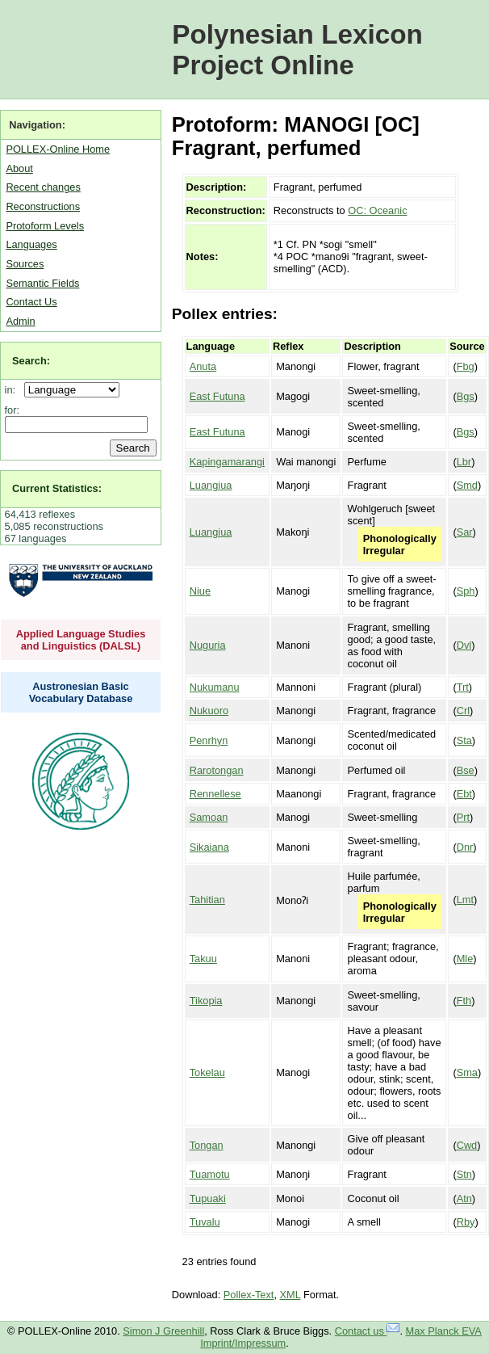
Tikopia (206, 1000)
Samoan (209, 817)
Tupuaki (208, 1198)
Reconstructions (43, 206)
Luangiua (211, 485)
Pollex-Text (249, 1295)
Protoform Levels (45, 226)
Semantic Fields (42, 283)
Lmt (465, 900)
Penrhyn (209, 740)
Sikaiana (209, 847)
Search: (31, 361)
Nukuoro (209, 710)
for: (12, 410)
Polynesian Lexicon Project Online (297, 49)
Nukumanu (215, 687)
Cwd (467, 1145)
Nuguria (208, 645)
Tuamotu (210, 1174)
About (19, 168)
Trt (463, 687)
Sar (465, 532)
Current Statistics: (57, 488)
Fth (464, 1000)
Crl (463, 710)
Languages (31, 244)
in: (13, 390)
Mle (465, 958)
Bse (465, 770)
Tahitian (207, 900)
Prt (463, 817)
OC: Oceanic (377, 210)
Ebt (464, 794)
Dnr (465, 847)
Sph (466, 591)
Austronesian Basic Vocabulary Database (81, 692)
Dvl (464, 645)
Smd (467, 485)
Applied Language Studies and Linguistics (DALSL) (81, 640)
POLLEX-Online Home (58, 149)
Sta (464, 740)
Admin (20, 321)
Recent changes (43, 187)
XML (290, 1295)
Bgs (465, 396)
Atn (464, 1198)
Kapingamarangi (227, 462)
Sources (25, 264)
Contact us (367, 1331)
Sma (467, 1072)
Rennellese (215, 794)
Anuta (203, 366)
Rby (466, 1222)
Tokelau (207, 1072)
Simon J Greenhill (163, 1331)
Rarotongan (217, 770)
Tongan (207, 1145)
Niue (200, 591)
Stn (464, 1174)
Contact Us (31, 302)
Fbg (465, 366)
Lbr (464, 462)
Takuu (203, 958)
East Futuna (217, 396)
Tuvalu (205, 1222)
